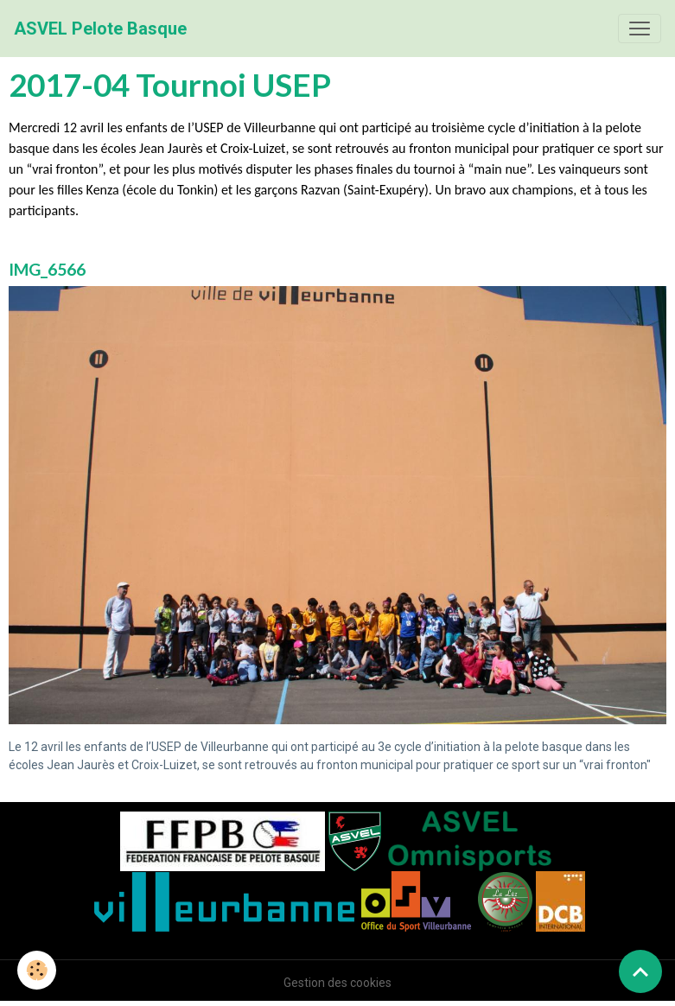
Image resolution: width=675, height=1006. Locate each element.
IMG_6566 (47, 269)
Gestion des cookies (337, 983)
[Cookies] (36, 970)
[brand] (100, 28)
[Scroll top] (640, 971)
